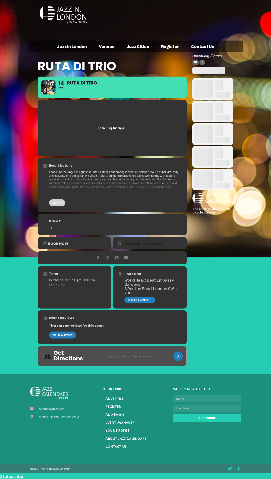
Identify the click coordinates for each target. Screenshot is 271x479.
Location (132, 273)
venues (106, 46)
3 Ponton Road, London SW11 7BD (150, 290)
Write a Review (63, 335)
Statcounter (12, 476)
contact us (202, 46)
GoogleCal (152, 244)
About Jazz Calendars (125, 439)
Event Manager (120, 423)
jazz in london (72, 46)
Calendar (131, 244)
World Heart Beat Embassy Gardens (149, 282)
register (170, 46)
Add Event (115, 415)
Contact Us (116, 446)
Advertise (114, 399)
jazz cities (137, 46)
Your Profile (117, 430)
